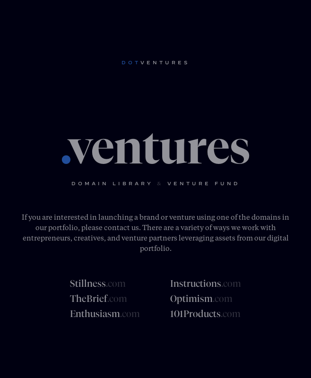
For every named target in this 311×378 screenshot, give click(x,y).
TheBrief (98, 298)
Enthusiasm (105, 313)
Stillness (98, 283)
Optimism (201, 298)
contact (117, 227)
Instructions (205, 283)
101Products (205, 313)
